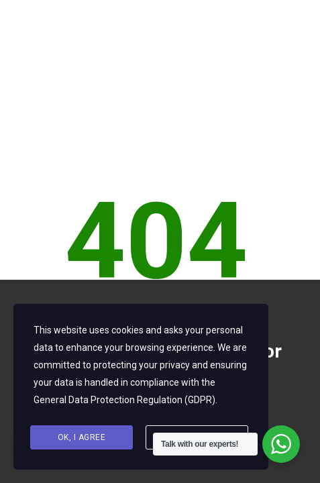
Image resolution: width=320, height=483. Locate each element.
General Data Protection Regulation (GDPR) (124, 399)
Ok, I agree (82, 437)
